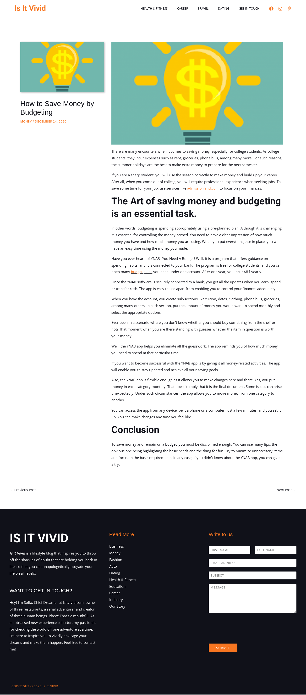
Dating (228, 8)
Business (116, 546)
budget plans (141, 271)
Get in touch (250, 8)
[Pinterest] (289, 8)
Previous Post (23, 490)
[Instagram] (280, 8)
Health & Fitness (169, 8)
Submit (223, 648)
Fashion (115, 560)
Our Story (117, 606)
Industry (116, 600)
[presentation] (245, 636)
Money (26, 121)
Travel (211, 8)
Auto (113, 566)
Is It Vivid (30, 8)
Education (117, 586)
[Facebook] (271, 8)
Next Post (286, 490)
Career (194, 8)
